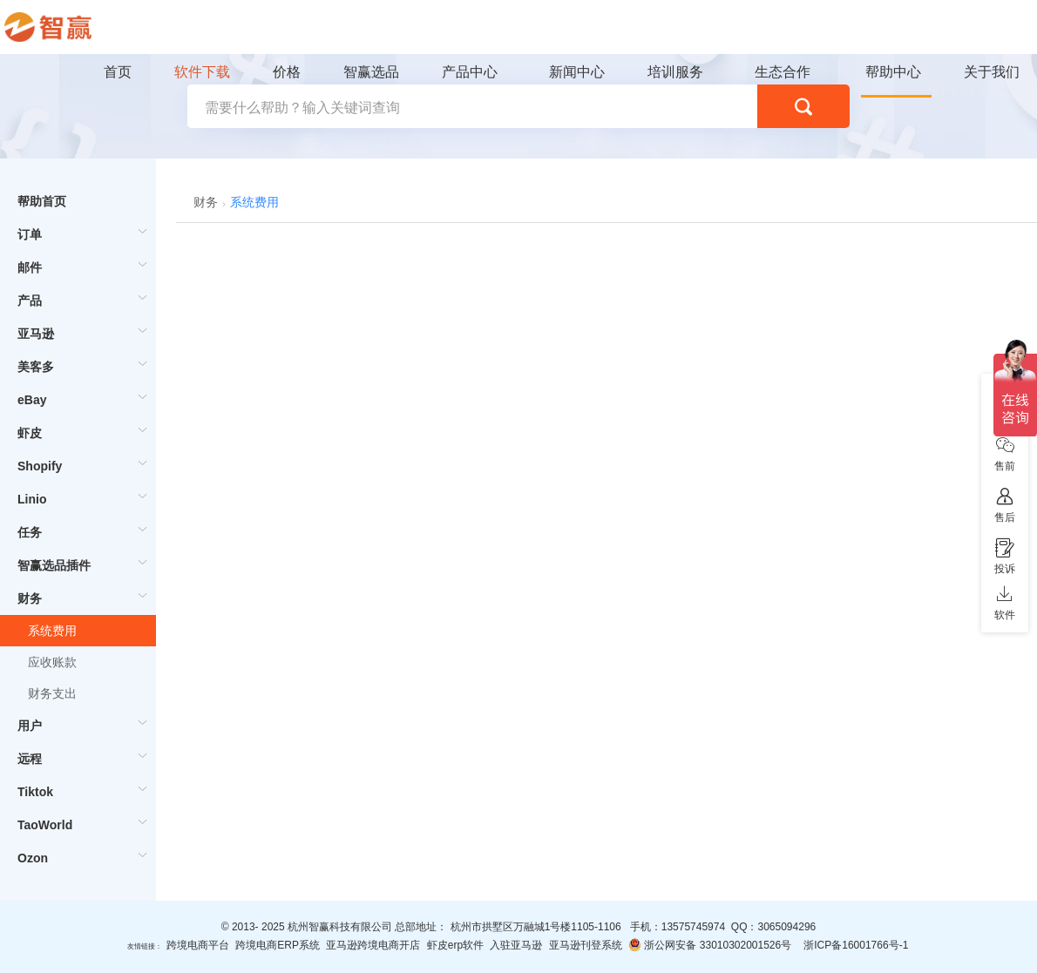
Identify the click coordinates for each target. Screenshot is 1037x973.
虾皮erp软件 (455, 945)
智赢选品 (371, 71)
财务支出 (52, 693)
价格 (287, 71)
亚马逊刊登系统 (585, 945)
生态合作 (782, 71)
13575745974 (693, 927)
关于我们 (992, 71)
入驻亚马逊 (516, 945)
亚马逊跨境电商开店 (373, 945)
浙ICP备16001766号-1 (855, 945)
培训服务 (675, 71)
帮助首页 (41, 201)
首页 (118, 71)
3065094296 (786, 927)
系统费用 (52, 631)
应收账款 (52, 662)
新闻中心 (577, 71)
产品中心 (470, 71)
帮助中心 (893, 71)
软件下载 (202, 71)
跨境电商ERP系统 (277, 945)
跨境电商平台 (197, 945)
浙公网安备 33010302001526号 (709, 944)
